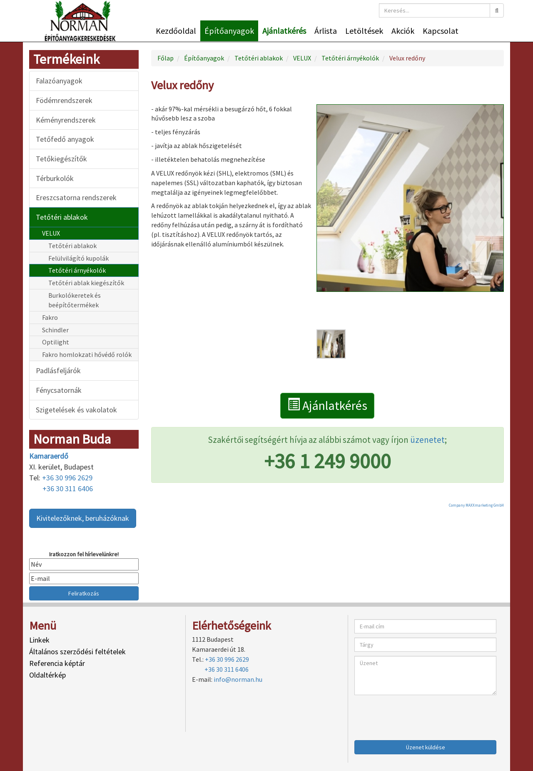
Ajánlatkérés (284, 30)
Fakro (50, 317)
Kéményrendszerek (66, 120)
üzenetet (427, 439)
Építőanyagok (229, 30)
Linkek (39, 640)
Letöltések (364, 30)
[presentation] (417, 715)
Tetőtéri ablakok (62, 217)
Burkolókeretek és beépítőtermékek (74, 300)
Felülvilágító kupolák (78, 258)
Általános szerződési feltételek (77, 651)
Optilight (55, 342)
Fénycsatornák (59, 390)
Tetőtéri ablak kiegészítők (86, 283)
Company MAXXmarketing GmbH (476, 505)
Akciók (402, 30)
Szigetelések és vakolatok (76, 409)
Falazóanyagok (59, 80)
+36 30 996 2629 (67, 477)
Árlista (325, 30)
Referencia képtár (57, 663)
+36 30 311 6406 (67, 488)
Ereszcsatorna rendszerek (76, 197)
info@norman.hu (238, 679)
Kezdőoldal (176, 30)
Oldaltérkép (47, 675)
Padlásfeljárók (58, 370)
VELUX (51, 233)
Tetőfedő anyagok (65, 139)
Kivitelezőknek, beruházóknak (82, 518)
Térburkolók (55, 178)
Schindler (55, 330)
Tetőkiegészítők (61, 158)
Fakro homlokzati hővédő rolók (87, 354)
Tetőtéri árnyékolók (77, 270)
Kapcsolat (440, 30)
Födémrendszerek (64, 100)
